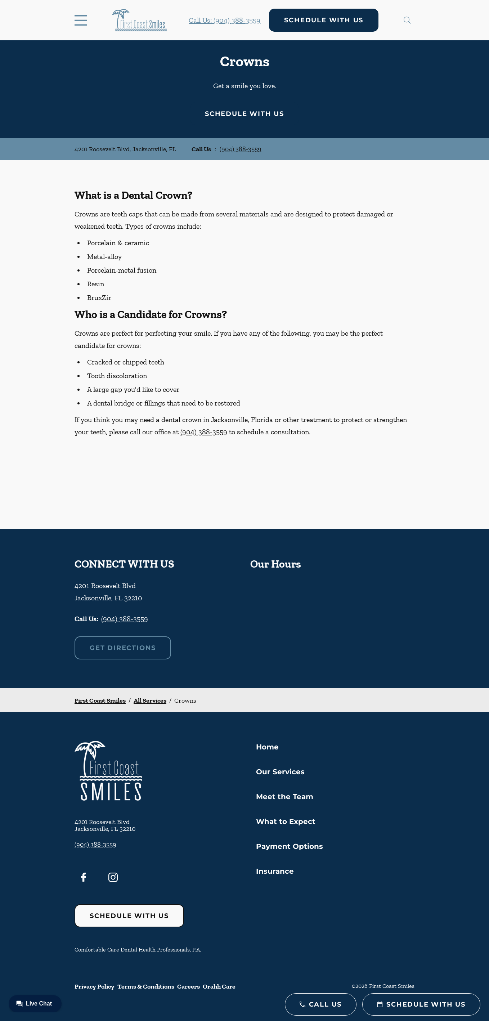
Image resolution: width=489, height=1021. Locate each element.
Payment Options (289, 846)
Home (267, 747)
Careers (188, 986)
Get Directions (123, 648)
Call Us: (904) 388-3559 (224, 20)
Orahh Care (219, 986)
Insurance (275, 871)
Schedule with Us (323, 20)
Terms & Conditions (145, 986)
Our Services (280, 771)
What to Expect (285, 821)
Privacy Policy (95, 986)
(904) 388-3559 (240, 149)
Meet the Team (284, 796)
